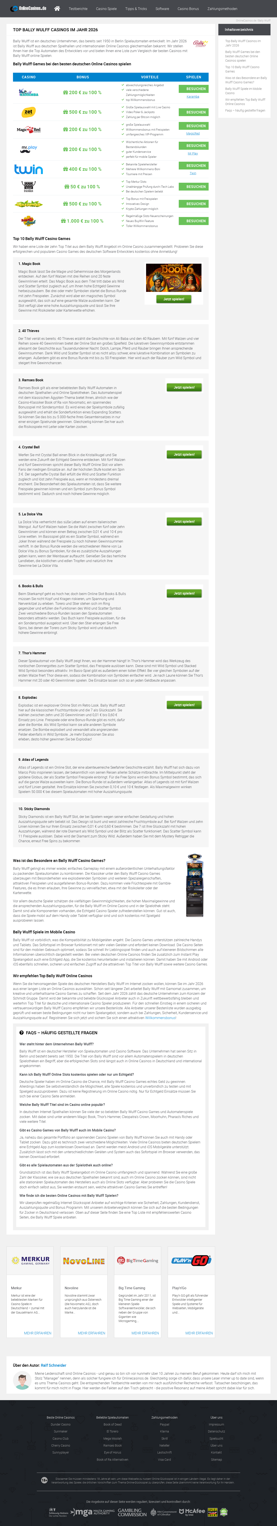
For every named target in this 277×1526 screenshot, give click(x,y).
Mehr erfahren (37, 1333)
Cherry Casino (60, 1445)
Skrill (164, 1438)
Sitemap (216, 1459)
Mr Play (193, 153)
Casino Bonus (188, 8)
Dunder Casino (61, 1424)
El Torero (112, 1431)
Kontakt (216, 1452)
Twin (193, 173)
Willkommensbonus (160, 1017)
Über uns (216, 1445)
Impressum (216, 1424)
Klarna (164, 1431)
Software (162, 8)
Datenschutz (216, 1431)
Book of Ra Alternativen (112, 1459)
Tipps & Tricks (136, 8)
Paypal (164, 1424)
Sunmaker (61, 1431)
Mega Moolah (112, 1438)
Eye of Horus (112, 1452)
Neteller (164, 1445)
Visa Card (164, 1459)
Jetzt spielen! (173, 299)
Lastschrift (164, 1452)
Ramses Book (112, 1445)
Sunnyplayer (60, 1452)
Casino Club (61, 1438)
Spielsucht (216, 1438)
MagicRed (193, 133)
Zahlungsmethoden (222, 8)
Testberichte (78, 8)
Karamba (193, 96)
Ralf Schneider (53, 1365)
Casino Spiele (106, 8)
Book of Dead (113, 1424)
